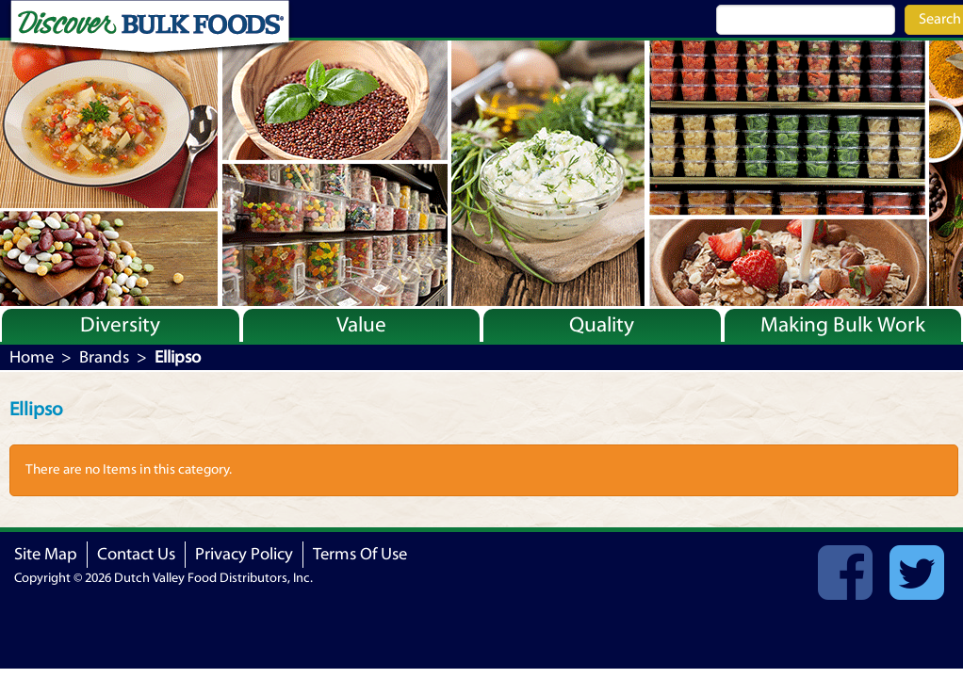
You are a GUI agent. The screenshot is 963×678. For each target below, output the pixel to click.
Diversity (120, 325)
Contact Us (136, 554)
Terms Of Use (360, 554)
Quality (601, 325)
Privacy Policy (244, 554)
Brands (104, 357)
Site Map (45, 554)
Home (31, 357)
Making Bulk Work (842, 325)
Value (361, 325)
